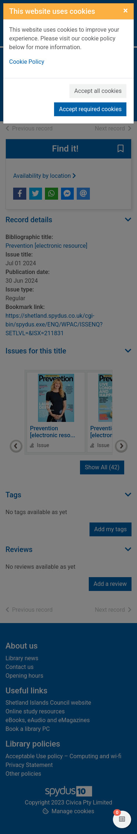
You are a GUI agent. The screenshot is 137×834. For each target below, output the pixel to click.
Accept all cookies (98, 90)
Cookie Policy (26, 61)
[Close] (125, 10)
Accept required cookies (90, 109)
